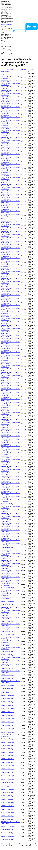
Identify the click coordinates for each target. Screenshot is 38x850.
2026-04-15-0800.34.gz (7, 698)
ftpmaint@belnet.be (6, 24)
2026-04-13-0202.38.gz (7, 722)
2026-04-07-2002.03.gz (7, 634)
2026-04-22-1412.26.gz (7, 708)
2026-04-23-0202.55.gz (7, 809)
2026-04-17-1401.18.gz (7, 832)
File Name (10, 69)
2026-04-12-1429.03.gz (7, 789)
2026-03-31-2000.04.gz (7, 705)
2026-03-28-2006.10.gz (7, 812)
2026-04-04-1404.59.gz (7, 806)
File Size (23, 69)
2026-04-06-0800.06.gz (7, 715)
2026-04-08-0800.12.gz (7, 749)
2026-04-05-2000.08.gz (7, 587)
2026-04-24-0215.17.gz (7, 732)
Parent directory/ (5, 71)
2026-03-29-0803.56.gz (7, 796)
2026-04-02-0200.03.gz (7, 765)
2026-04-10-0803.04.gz (7, 745)
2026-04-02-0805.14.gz (7, 742)
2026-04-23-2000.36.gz (7, 688)
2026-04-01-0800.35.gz (7, 829)
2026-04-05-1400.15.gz (7, 752)
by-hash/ (3, 74)
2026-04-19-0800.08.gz (7, 799)
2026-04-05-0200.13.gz (7, 816)
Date (32, 69)
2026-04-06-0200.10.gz (7, 695)
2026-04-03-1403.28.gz (7, 503)
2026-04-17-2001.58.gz (7, 601)
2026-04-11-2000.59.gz (7, 685)
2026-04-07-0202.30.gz (7, 651)
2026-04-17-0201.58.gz (7, 655)
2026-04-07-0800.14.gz (7, 712)
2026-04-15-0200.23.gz (7, 728)
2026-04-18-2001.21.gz (7, 678)
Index (2, 218)
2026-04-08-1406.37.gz (7, 718)
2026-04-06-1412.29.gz (7, 772)
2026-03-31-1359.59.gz (7, 668)
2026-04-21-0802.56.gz (7, 802)
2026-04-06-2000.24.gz (7, 547)
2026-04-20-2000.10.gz (7, 836)
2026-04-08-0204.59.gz (7, 631)
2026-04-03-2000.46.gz (7, 769)
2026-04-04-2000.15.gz (7, 725)
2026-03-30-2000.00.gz (7, 762)
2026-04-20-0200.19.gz (7, 782)
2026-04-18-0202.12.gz (7, 702)
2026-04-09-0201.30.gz (7, 839)
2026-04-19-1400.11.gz (7, 738)
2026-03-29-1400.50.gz (7, 675)
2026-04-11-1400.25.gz (7, 755)
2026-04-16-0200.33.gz (7, 775)
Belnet (2, 843)
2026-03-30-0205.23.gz (7, 759)
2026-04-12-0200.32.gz (7, 621)
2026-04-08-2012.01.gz (7, 779)
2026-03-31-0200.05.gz (7, 604)
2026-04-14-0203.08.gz (7, 792)
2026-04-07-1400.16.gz (7, 826)
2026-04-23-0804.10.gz (7, 819)
